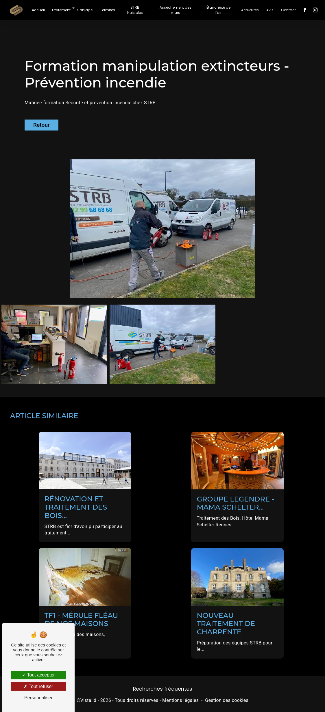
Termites (107, 10)
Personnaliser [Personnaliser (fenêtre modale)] (38, 697)
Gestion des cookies (226, 700)
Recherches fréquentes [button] (162, 688)
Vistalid (88, 700)
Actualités (250, 10)
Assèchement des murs (175, 10)
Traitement (61, 10)
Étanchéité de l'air (218, 10)
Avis (270, 10)
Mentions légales (180, 700)
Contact (288, 10)
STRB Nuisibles (135, 10)
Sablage (85, 10)
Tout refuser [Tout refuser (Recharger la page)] (38, 686)
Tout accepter (38, 674)
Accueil (38, 10)
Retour (41, 125)
